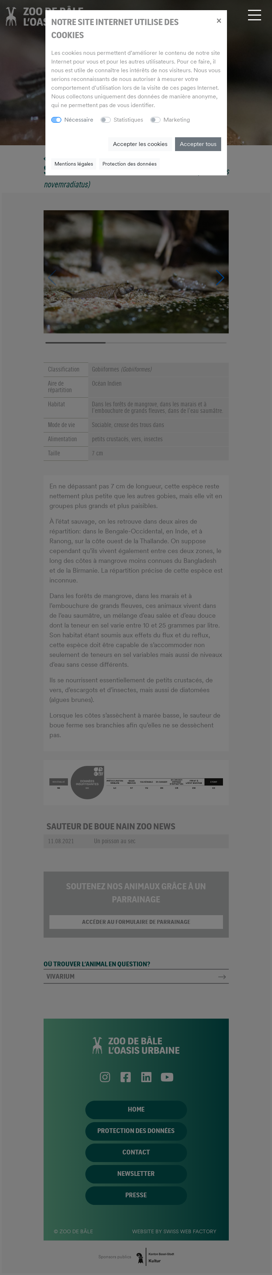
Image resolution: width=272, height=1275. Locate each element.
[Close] (219, 20)
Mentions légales (73, 164)
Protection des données (129, 164)
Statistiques (128, 119)
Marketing (176, 119)
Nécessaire (78, 119)
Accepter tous (198, 144)
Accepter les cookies (140, 144)
